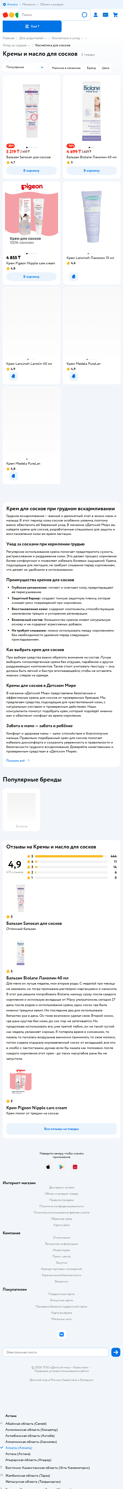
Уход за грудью (15, 45)
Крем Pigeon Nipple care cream (36, 1108)
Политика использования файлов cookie (61, 1212)
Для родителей (31, 38)
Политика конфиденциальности (61, 1206)
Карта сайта (61, 1225)
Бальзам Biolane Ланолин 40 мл (37, 978)
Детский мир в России (45, 1380)
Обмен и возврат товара (61, 1194)
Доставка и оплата (61, 1187)
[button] (32, 26)
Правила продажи (61, 1200)
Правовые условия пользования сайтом (61, 1371)
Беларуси (86, 1380)
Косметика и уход (66, 38)
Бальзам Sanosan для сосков (34, 923)
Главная (8, 38)
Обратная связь (61, 1219)
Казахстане (69, 1380)
